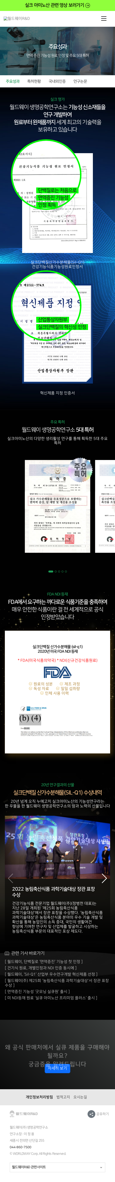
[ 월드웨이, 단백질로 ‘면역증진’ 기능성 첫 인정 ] (44, 962)
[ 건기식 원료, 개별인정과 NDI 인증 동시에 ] (41, 968)
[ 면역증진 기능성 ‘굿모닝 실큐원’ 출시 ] (37, 992)
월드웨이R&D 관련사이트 (29, 1167)
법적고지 (63, 1097)
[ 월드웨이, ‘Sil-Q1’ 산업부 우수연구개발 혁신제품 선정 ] (51, 974)
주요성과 (12, 81)
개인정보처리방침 (39, 1097)
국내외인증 (57, 81)
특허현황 (34, 81)
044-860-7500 (20, 1147)
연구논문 (80, 81)
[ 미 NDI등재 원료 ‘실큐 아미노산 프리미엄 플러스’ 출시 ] (51, 998)
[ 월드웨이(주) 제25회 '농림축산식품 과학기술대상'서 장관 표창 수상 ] (57, 983)
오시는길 (80, 1097)
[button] (50, 571)
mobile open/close (104, 19)
